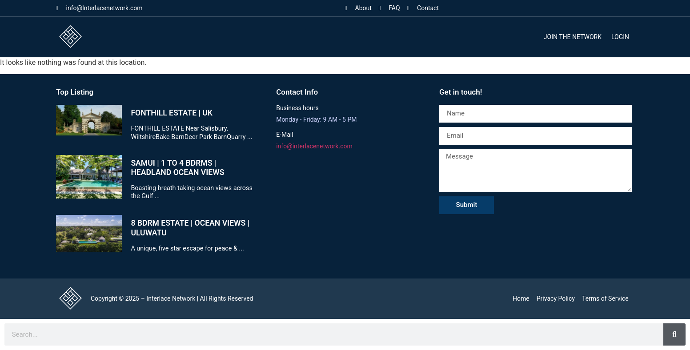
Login (620, 36)
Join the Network (573, 36)
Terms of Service (605, 298)
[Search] (674, 334)
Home (521, 298)
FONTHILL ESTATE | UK (172, 112)
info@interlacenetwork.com (314, 146)
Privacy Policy (556, 298)
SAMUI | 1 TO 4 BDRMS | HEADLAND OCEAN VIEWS (177, 168)
